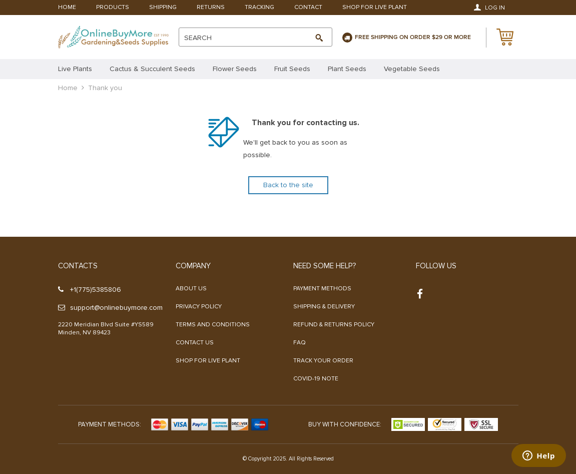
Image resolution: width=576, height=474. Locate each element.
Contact (308, 8)
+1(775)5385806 (89, 289)
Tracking (259, 8)
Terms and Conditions (213, 324)
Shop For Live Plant (374, 8)
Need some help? (324, 265)
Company (193, 265)
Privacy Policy (199, 306)
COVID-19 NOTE (315, 378)
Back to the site (288, 185)
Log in (489, 7)
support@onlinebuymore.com (110, 307)
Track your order (323, 360)
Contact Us (195, 342)
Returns (211, 8)
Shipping (163, 8)
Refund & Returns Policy (333, 324)
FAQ (299, 342)
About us (191, 288)
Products (112, 8)
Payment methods (322, 288)
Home (67, 8)
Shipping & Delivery (324, 306)
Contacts (78, 265)
